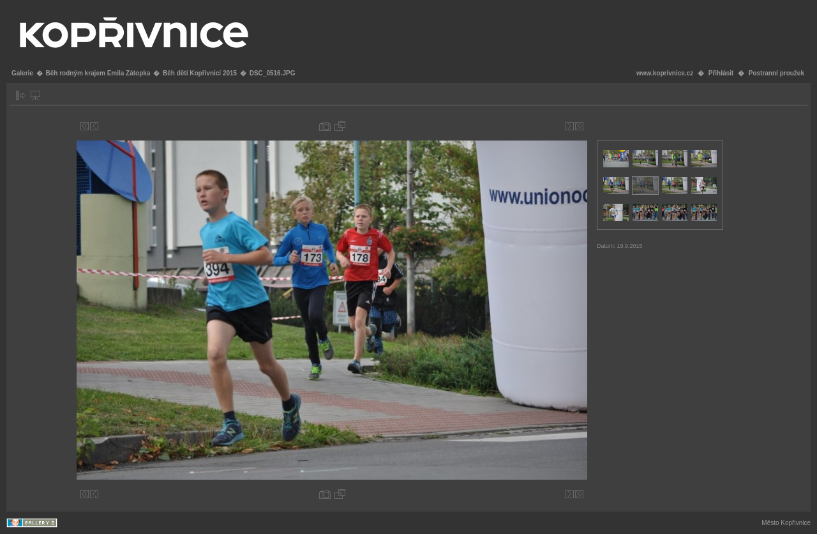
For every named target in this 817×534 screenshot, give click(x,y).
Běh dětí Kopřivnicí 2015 (200, 73)
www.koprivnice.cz (664, 73)
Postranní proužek (776, 73)
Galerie (22, 73)
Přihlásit (720, 73)
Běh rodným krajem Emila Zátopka (97, 73)
